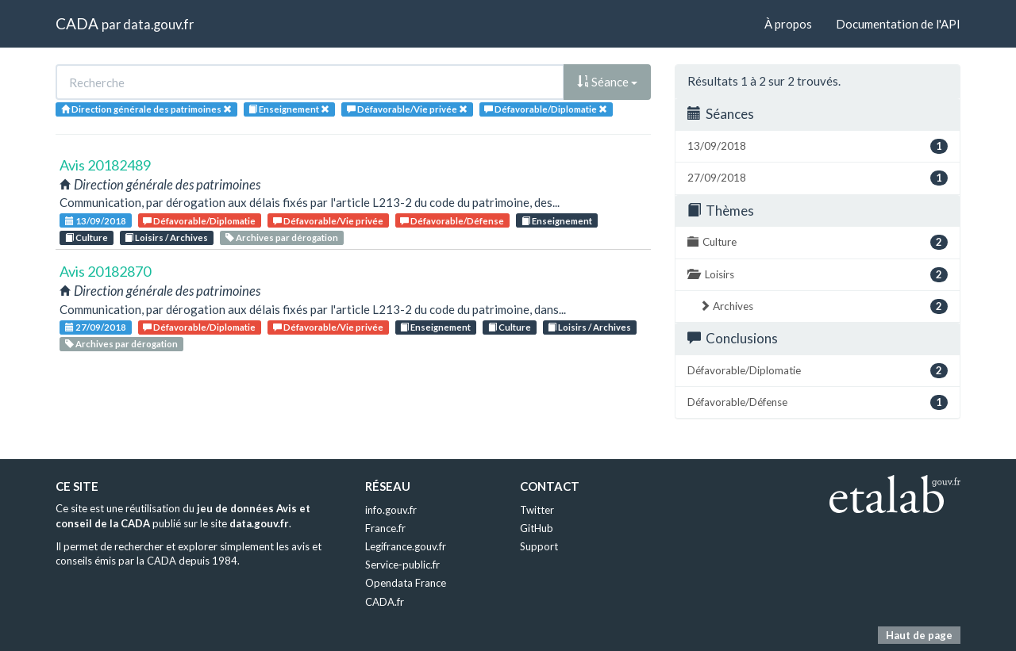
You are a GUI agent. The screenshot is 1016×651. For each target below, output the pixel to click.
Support (539, 546)
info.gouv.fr (391, 510)
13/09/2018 (95, 221)
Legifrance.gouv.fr (405, 546)
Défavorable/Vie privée (328, 221)
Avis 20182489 (105, 165)
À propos (788, 24)
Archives (823, 306)
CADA (77, 23)
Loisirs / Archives (166, 237)
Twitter (537, 510)
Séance (607, 82)
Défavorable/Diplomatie (199, 221)
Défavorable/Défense (452, 221)
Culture (86, 237)
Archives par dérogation (281, 237)
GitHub (536, 528)
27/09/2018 (95, 327)
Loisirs (817, 274)
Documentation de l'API (898, 24)
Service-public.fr (402, 564)
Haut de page (919, 635)
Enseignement (556, 221)
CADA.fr (384, 601)
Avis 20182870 (105, 271)
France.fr (385, 528)
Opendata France (405, 582)
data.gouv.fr (158, 24)
